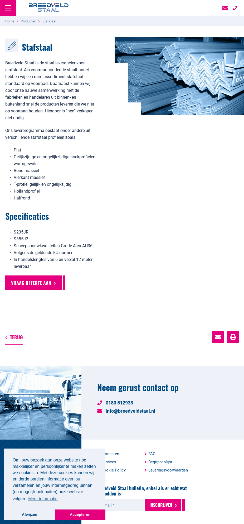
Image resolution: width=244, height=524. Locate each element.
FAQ (151, 453)
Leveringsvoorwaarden (168, 470)
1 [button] (214, 145)
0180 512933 (115, 402)
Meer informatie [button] (42, 499)
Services (108, 461)
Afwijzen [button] (29, 514)
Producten (110, 453)
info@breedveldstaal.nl (126, 411)
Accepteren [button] (80, 514)
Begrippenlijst (160, 461)
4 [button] (231, 145)
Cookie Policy (113, 470)
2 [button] (220, 145)
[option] (173, 76)
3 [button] (226, 145)
